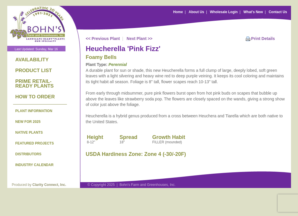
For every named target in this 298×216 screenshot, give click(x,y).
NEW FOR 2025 (28, 122)
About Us (196, 12)
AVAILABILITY (32, 59)
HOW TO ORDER (35, 97)
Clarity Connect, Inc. (49, 185)
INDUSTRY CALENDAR (34, 165)
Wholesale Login (223, 12)
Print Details (263, 38)
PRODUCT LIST (33, 70)
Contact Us (278, 12)
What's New (253, 12)
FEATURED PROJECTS (34, 143)
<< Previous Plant (103, 38)
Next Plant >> (139, 38)
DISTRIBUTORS (28, 154)
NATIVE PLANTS (29, 132)
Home (178, 12)
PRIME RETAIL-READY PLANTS (34, 84)
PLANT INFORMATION (33, 111)
